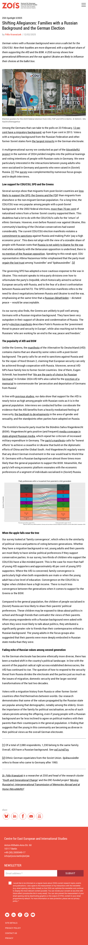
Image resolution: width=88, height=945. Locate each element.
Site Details (11, 922)
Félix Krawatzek (13, 34)
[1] (12, 172)
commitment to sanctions (17, 235)
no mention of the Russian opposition (23, 253)
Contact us (11, 933)
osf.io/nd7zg (61, 749)
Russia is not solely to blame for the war (60, 244)
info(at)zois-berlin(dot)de (16, 855)
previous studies (24, 396)
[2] (73, 262)
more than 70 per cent (63, 209)
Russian (57, 298)
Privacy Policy (13, 928)
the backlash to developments (32, 414)
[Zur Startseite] (19, 6)
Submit (70, 873)
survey (23, 172)
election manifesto (21, 324)
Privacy (9, 938)
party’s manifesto (55, 440)
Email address (14, 873)
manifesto (34, 347)
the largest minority (43, 141)
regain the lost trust (13, 262)
